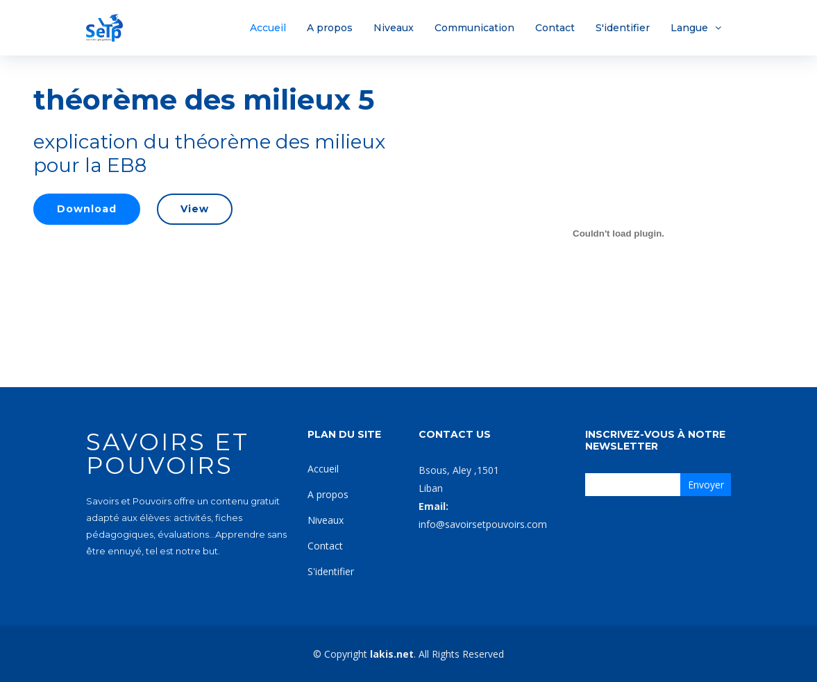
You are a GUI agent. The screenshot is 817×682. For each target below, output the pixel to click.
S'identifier (623, 28)
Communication (474, 28)
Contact (555, 28)
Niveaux (393, 28)
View (194, 209)
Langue (689, 28)
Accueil (268, 28)
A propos (330, 28)
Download (87, 209)
